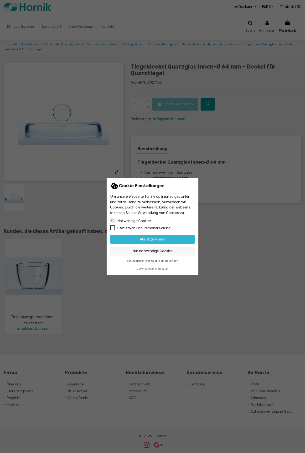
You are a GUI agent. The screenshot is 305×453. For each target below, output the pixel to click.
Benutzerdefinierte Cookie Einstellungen (152, 260)
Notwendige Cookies (130, 220)
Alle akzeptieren (152, 239)
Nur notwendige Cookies (153, 251)
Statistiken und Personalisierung (140, 227)
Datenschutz (145, 268)
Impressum (161, 268)
